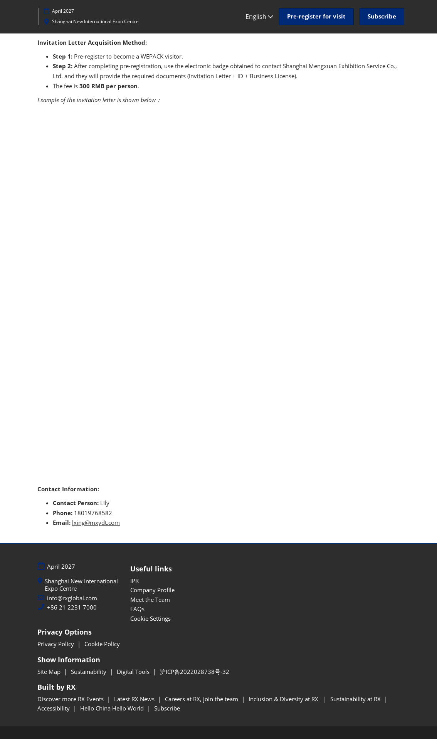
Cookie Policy (102, 644)
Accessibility (54, 708)
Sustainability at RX (356, 699)
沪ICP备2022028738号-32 (194, 671)
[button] (316, 16)
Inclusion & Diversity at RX (285, 699)
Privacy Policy (56, 644)
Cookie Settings (150, 618)
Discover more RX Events (71, 699)
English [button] (259, 16)
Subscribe (167, 708)
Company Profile (152, 590)
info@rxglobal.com (72, 598)
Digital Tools (134, 671)
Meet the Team (150, 599)
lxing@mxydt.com (96, 522)
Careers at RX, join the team (202, 699)
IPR (134, 580)
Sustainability (89, 671)
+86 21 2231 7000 (72, 607)
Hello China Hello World (112, 708)
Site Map (49, 671)
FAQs (137, 609)
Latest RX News (135, 699)
